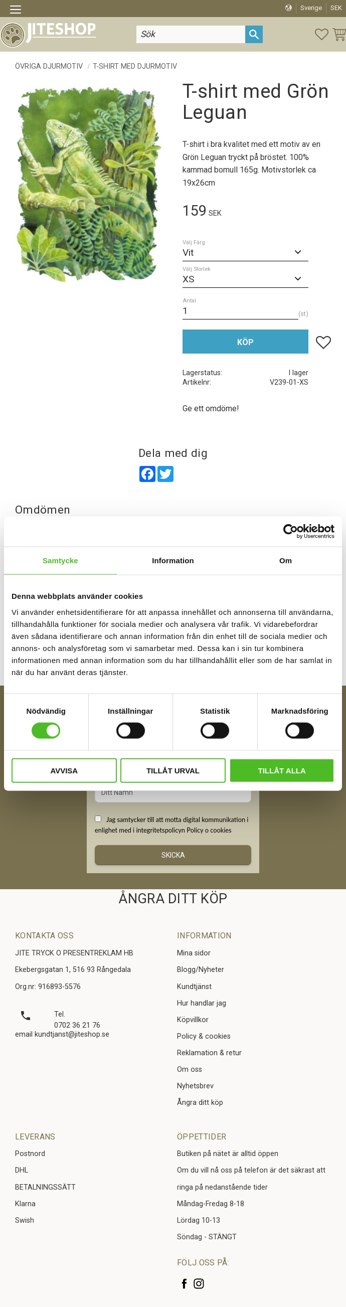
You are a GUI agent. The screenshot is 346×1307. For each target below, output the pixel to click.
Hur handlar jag (201, 1003)
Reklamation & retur (209, 1053)
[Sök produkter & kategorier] (190, 34)
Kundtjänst (194, 987)
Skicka (173, 855)
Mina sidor (194, 953)
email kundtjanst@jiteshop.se (62, 1034)
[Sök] (254, 34)
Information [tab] (173, 560)
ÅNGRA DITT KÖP (172, 899)
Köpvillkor (193, 1020)
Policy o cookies (209, 830)
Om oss (189, 1069)
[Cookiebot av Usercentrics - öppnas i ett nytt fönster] (290, 531)
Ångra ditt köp (200, 1102)
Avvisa (64, 770)
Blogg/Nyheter (200, 969)
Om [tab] (285, 560)
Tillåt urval (173, 770)
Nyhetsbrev (195, 1086)
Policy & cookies (204, 1036)
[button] (19, 11)
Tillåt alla (282, 770)
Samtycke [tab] (60, 560)
